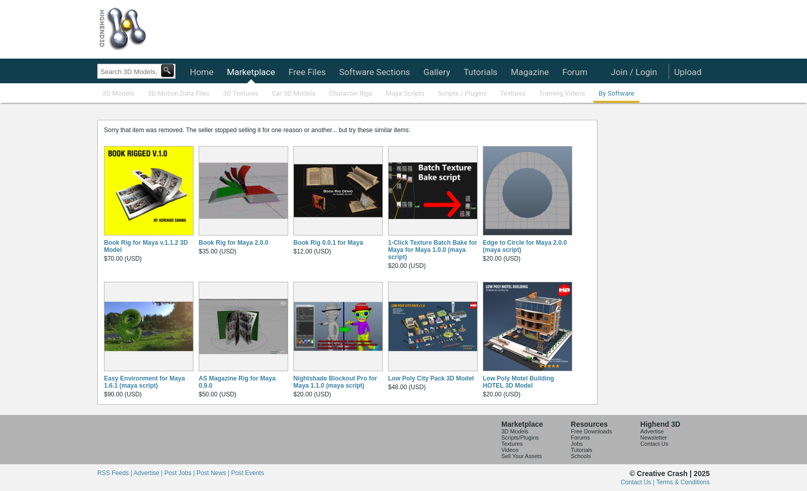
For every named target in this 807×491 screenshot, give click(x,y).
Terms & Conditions (683, 482)
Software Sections (374, 72)
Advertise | (148, 473)
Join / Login (634, 72)
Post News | (214, 473)
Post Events (247, 473)
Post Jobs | (180, 473)
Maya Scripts (405, 93)
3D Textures (240, 93)
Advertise (652, 431)
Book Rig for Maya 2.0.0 (233, 242)
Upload (687, 72)
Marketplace (251, 72)
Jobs (577, 444)
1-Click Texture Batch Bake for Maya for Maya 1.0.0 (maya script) (432, 250)
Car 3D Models (293, 93)
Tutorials (481, 72)
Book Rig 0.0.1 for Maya (328, 242)
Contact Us (654, 444)
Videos (509, 450)
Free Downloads (591, 431)
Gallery (437, 72)
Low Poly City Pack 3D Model (431, 378)
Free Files (306, 72)
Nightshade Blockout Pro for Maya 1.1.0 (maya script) (335, 382)
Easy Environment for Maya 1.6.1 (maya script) (144, 382)
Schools (581, 456)
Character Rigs (351, 93)
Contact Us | (638, 482)
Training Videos (562, 93)
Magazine (530, 72)
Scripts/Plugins (520, 437)
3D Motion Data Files (178, 93)
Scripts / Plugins (462, 93)
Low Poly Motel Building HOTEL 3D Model (518, 382)
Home (202, 72)
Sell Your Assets (521, 456)
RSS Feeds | (115, 473)
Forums (580, 437)
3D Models (118, 93)
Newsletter (653, 437)
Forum (574, 72)
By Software (616, 93)
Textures (513, 93)
